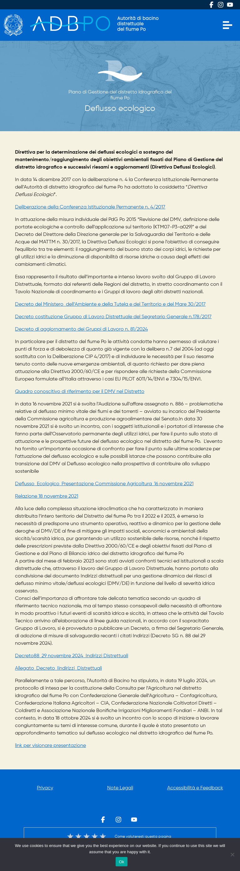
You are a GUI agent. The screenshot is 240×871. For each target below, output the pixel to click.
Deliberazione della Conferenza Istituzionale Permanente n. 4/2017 (90, 207)
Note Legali (120, 788)
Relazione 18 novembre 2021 (46, 496)
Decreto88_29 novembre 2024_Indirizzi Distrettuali (71, 655)
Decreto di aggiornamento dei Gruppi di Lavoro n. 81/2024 (81, 329)
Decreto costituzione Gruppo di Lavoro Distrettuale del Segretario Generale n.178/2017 (113, 316)
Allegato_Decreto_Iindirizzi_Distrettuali (58, 668)
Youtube (230, 5)
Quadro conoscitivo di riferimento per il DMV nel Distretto (79, 391)
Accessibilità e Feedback (195, 788)
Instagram (221, 5)
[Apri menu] (227, 25)
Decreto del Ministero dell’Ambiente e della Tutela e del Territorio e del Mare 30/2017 (110, 304)
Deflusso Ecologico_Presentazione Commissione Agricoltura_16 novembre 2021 (104, 483)
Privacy (45, 788)
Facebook (211, 5)
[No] (232, 854)
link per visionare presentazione (50, 745)
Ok (121, 861)
